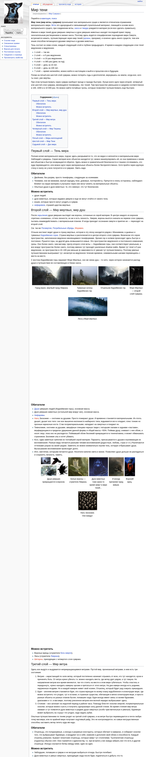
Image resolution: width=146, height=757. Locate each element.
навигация (46, 18)
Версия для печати (12, 49)
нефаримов (39, 205)
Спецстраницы (10, 46)
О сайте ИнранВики (94, 751)
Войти (140, 1)
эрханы (87, 38)
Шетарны (38, 456)
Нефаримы (39, 338)
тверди (85, 28)
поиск (54, 18)
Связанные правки (11, 43)
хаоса (77, 28)
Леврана (55, 453)
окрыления (42, 215)
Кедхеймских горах (49, 235)
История (78, 4)
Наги (36, 341)
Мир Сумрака (54, 14)
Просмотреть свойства (13, 57)
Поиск (3, 26)
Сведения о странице (13, 55)
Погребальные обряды (63, 228)
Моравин (79, 228)
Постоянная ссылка (12, 52)
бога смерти (66, 449)
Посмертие (46, 228)
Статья (36, 4)
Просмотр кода (65, 4)
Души (36, 332)
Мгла (53, 25)
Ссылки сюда (9, 40)
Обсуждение (48, 4)
